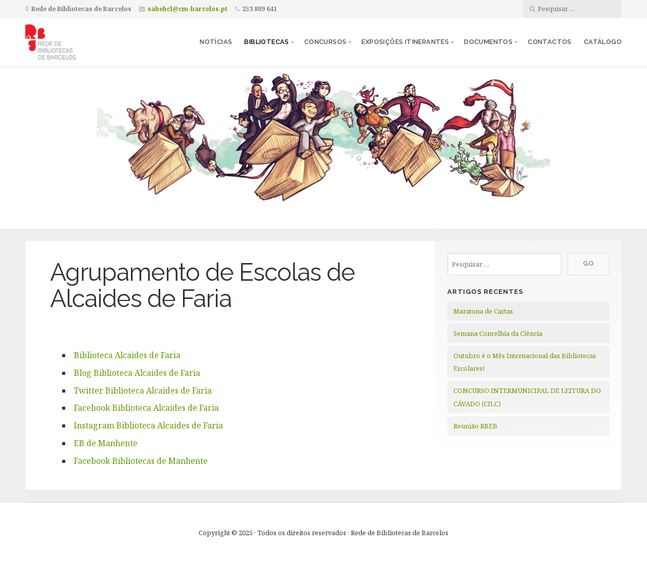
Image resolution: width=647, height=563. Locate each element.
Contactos (550, 42)
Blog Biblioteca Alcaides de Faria (137, 372)
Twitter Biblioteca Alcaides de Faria (143, 390)
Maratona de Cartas (483, 311)
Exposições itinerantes (405, 42)
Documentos (488, 42)
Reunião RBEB (475, 425)
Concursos (325, 42)
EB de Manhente (105, 443)
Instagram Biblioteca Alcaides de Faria (148, 425)
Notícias (216, 42)
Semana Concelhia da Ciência (497, 333)
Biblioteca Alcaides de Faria (127, 355)
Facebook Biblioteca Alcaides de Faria (146, 407)
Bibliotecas (266, 42)
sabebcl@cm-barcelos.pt (187, 9)
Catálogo (603, 42)
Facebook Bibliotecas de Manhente (141, 460)
